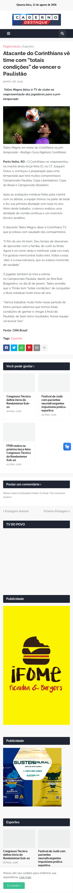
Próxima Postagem (56, 511)
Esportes (28, 46)
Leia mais (25, 877)
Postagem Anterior (17, 511)
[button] (8, 33)
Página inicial (11, 46)
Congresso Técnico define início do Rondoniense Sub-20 (18, 402)
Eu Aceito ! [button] (14, 885)
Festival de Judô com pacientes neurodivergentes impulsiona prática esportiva (53, 403)
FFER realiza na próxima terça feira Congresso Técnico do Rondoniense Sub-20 (18, 453)
